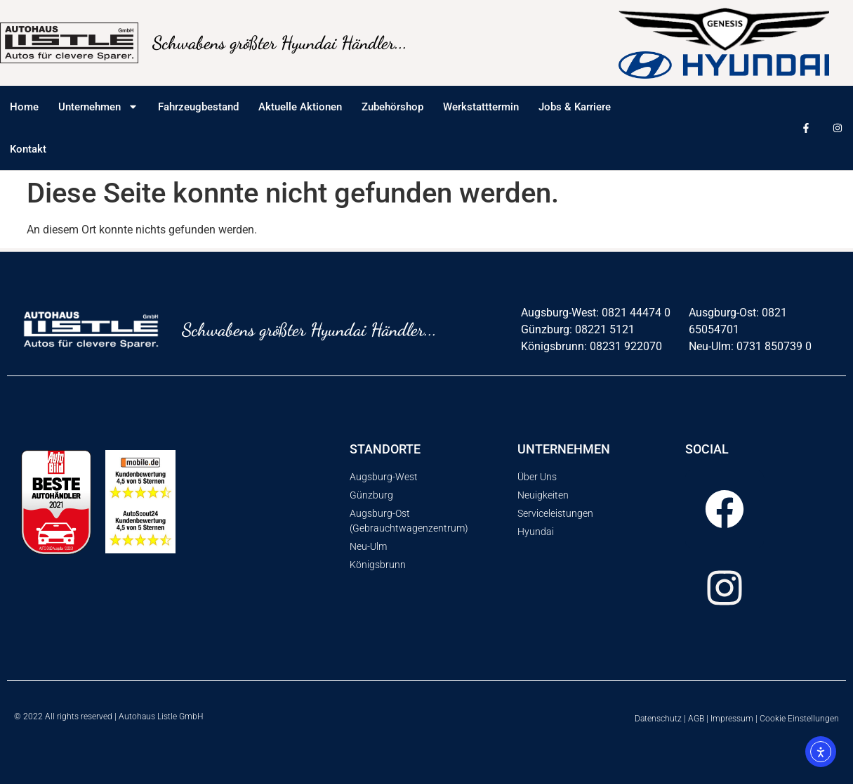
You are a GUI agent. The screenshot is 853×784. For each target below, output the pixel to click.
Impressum (731, 719)
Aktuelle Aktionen (300, 107)
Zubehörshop (392, 107)
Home (24, 107)
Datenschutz (658, 719)
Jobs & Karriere (574, 107)
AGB (696, 719)
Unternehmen (98, 106)
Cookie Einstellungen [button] (799, 719)
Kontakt (28, 149)
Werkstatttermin (481, 107)
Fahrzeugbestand (198, 107)
